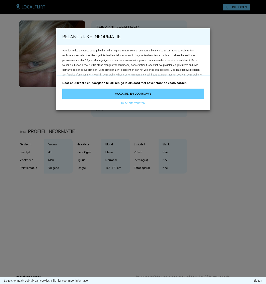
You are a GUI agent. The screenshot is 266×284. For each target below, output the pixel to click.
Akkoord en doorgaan (133, 93)
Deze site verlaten (133, 103)
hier (59, 280)
